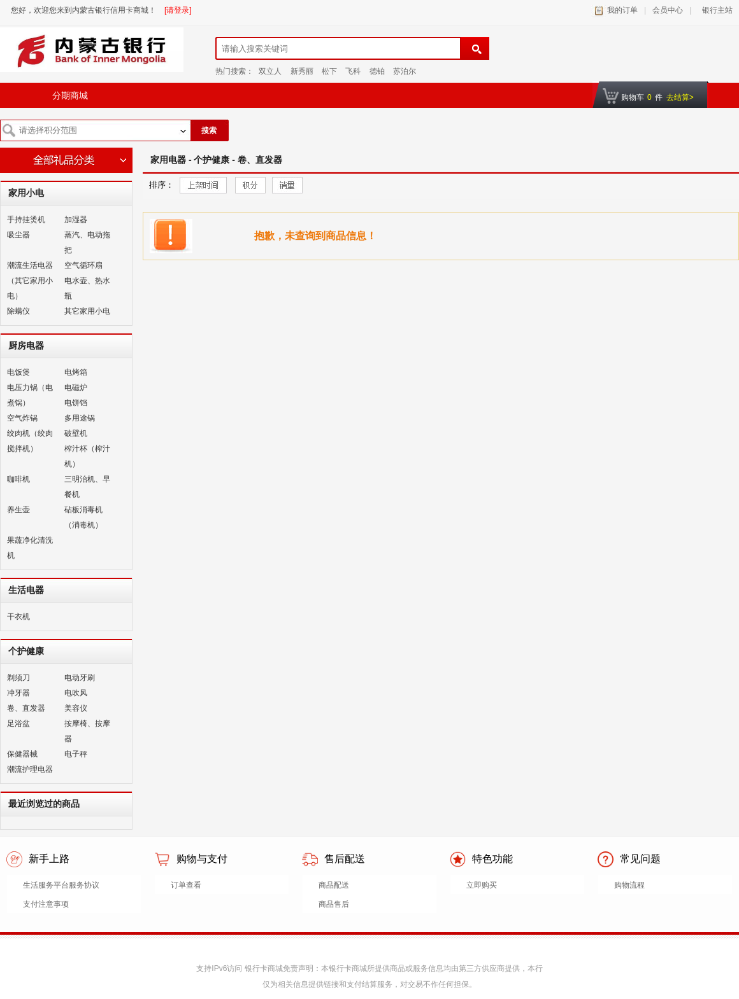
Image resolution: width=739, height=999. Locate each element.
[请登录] (178, 10)
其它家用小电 (87, 311)
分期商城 (70, 95)
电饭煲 (18, 372)
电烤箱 (75, 372)
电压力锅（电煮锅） (30, 395)
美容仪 (75, 708)
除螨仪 (18, 311)
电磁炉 (75, 387)
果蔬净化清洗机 (30, 548)
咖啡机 (18, 479)
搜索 (209, 130)
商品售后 (334, 904)
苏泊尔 (404, 71)
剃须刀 (18, 677)
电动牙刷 (79, 677)
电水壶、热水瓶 (87, 288)
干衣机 (18, 616)
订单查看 (186, 885)
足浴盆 (18, 723)
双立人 (270, 71)
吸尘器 (18, 234)
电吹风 (75, 692)
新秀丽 (302, 71)
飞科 (353, 71)
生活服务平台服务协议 (61, 885)
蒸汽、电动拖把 (87, 242)
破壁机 (75, 433)
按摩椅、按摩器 (87, 731)
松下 (329, 71)
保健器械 (22, 754)
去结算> (680, 97)
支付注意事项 (46, 904)
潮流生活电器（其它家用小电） (30, 280)
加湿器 (75, 219)
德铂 (377, 71)
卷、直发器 (26, 708)
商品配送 (334, 885)
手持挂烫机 (26, 219)
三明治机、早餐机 (87, 487)
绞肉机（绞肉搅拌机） (30, 441)
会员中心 (667, 10)
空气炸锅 (22, 418)
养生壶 (18, 509)
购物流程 (629, 885)
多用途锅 (79, 418)
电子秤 (75, 754)
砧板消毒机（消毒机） (83, 517)
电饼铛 (75, 402)
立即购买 (481, 885)
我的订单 (622, 10)
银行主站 (715, 10)
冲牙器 (18, 692)
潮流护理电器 (30, 769)
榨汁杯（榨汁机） (87, 456)
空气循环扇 (83, 265)
